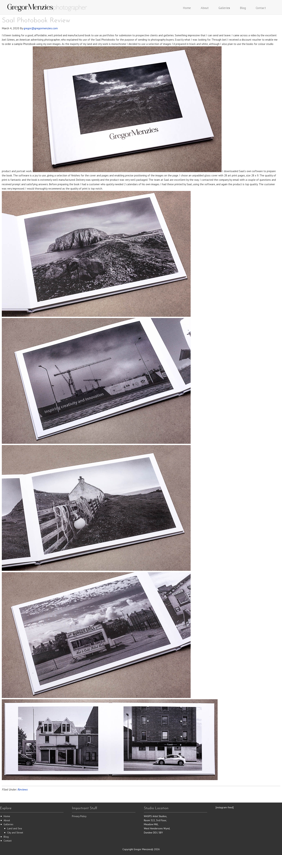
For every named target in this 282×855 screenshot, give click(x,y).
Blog (6, 836)
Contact (8, 840)
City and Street (15, 832)
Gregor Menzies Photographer (47, 7)
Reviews (22, 789)
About (7, 820)
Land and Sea (14, 828)
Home (7, 816)
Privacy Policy (79, 816)
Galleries (8, 824)
